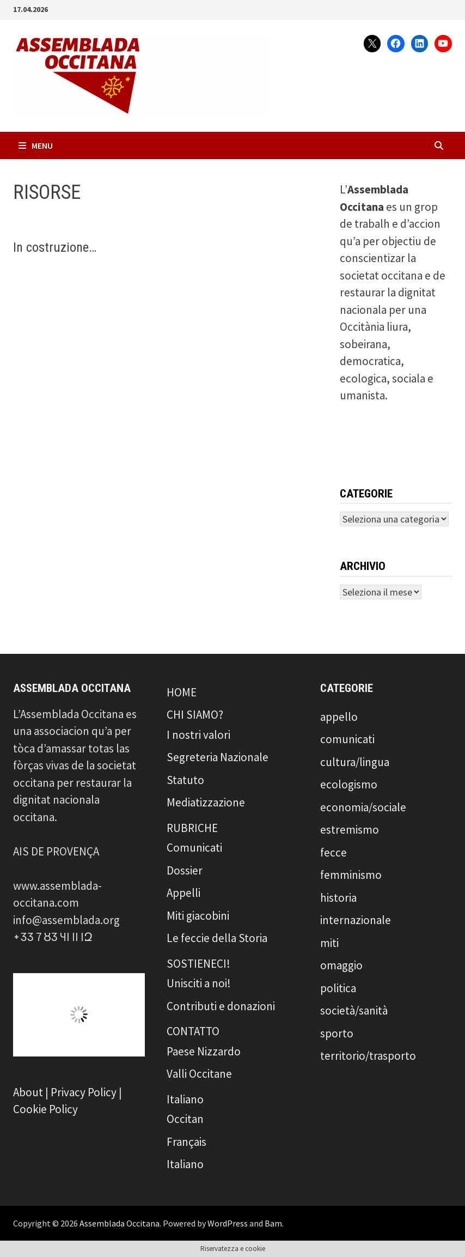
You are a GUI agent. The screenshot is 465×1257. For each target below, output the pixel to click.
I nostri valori (198, 734)
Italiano (185, 1099)
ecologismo (348, 784)
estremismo (349, 829)
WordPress (227, 1223)
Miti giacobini (198, 915)
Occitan (185, 1119)
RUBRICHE (192, 828)
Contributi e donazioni (221, 1006)
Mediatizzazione (206, 802)
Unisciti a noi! (199, 983)
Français (186, 1141)
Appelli (183, 892)
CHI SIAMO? (195, 714)
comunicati (347, 739)
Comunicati (194, 847)
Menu (36, 145)
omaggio (341, 965)
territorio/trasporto (368, 1055)
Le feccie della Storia (217, 938)
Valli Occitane (199, 1073)
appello (339, 716)
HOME (182, 692)
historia (338, 897)
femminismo (351, 874)
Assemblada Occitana (119, 1223)
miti (329, 943)
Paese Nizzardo (204, 1051)
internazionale (355, 920)
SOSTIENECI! (198, 963)
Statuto (185, 780)
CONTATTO (193, 1031)
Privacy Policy (84, 1092)
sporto (336, 1033)
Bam (273, 1223)
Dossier (185, 870)
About (28, 1092)
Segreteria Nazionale (217, 757)
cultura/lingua (354, 762)
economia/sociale (363, 807)
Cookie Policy (45, 1109)
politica (338, 988)
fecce (333, 852)
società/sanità (354, 1010)
